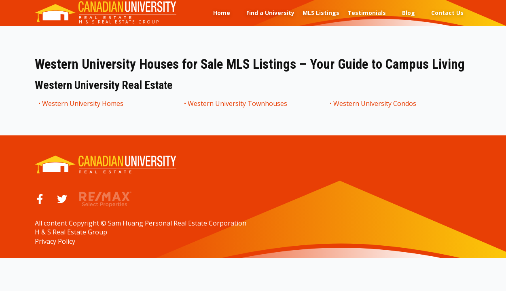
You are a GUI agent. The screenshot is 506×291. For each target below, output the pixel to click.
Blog (408, 13)
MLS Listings (321, 13)
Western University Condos (375, 103)
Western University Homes (83, 103)
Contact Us (447, 13)
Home (221, 13)
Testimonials (366, 13)
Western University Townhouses (237, 103)
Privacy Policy (55, 241)
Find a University (270, 13)
